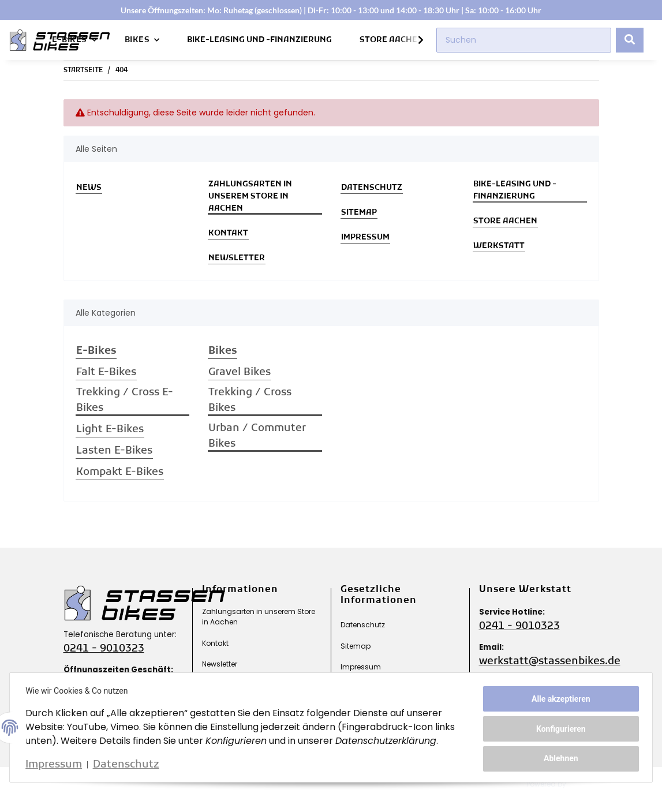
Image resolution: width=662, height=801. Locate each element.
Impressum (365, 237)
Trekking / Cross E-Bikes (124, 400)
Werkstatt (499, 246)
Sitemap (359, 212)
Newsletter (236, 258)
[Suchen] (523, 40)
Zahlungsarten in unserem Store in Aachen (250, 196)
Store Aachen (392, 40)
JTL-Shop (592, 784)
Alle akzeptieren (558, 700)
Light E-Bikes (110, 429)
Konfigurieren (558, 728)
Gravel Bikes (239, 372)
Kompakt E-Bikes (119, 472)
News (89, 187)
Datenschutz (371, 187)
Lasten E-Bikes (114, 451)
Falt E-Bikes (106, 372)
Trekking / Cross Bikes (249, 400)
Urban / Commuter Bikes (257, 436)
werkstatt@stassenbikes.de (549, 661)
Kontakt (228, 233)
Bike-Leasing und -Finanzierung (259, 40)
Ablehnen (558, 757)
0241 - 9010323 (103, 649)
